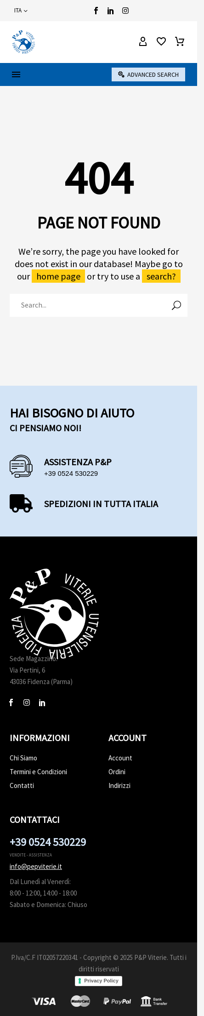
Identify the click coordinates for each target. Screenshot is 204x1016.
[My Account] (142, 41)
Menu (16, 74)
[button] (148, 74)
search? (161, 276)
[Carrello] (179, 41)
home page (58, 276)
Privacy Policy (101, 980)
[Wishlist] (161, 41)
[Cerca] (98, 305)
